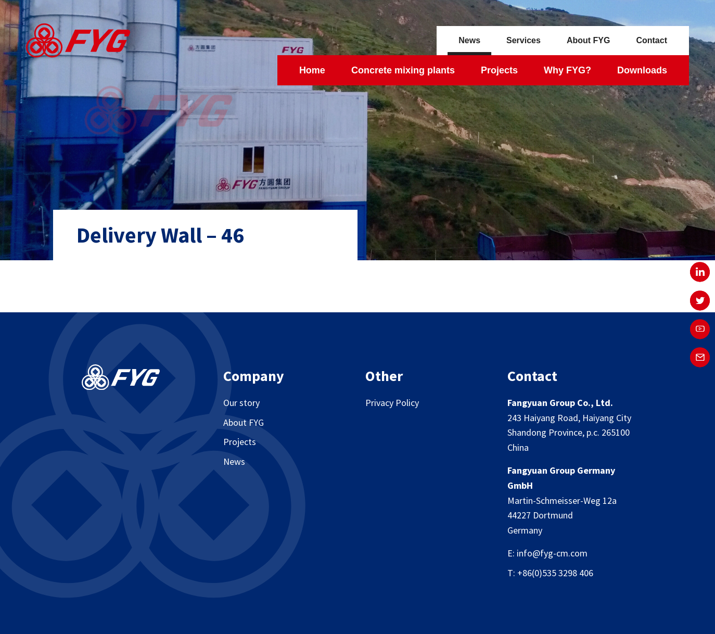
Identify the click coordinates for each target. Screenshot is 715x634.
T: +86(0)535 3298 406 (550, 573)
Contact (651, 40)
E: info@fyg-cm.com (547, 553)
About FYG (588, 40)
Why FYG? (567, 70)
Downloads (642, 70)
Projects (499, 70)
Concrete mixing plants (403, 70)
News (469, 40)
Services (523, 40)
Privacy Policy (392, 403)
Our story (241, 403)
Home (312, 70)
